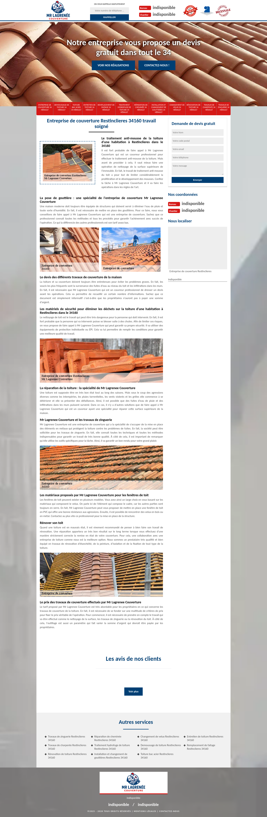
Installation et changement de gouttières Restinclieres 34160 (111, 755)
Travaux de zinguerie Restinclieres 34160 (66, 738)
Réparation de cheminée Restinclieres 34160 (107, 738)
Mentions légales (145, 811)
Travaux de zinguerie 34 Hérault (223, 107)
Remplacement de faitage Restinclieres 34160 (201, 747)
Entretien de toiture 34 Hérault (89, 107)
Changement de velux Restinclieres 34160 (160, 738)
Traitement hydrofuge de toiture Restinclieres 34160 (112, 747)
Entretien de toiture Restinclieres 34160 (205, 738)
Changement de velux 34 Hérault (177, 107)
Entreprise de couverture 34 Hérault (45, 107)
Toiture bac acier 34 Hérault (76, 107)
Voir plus (133, 691)
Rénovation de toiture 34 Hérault (193, 107)
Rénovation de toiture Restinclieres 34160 (67, 755)
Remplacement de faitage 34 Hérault (106, 107)
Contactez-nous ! (156, 65)
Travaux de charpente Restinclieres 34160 (67, 747)
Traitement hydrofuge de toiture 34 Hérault (124, 108)
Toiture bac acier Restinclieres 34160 (157, 755)
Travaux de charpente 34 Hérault (209, 107)
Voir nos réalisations (113, 65)
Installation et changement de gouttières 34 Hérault (158, 108)
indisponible (164, 7)
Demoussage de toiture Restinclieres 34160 (161, 747)
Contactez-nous (169, 811)
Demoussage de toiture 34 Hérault (61, 107)
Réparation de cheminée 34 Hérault (141, 107)
